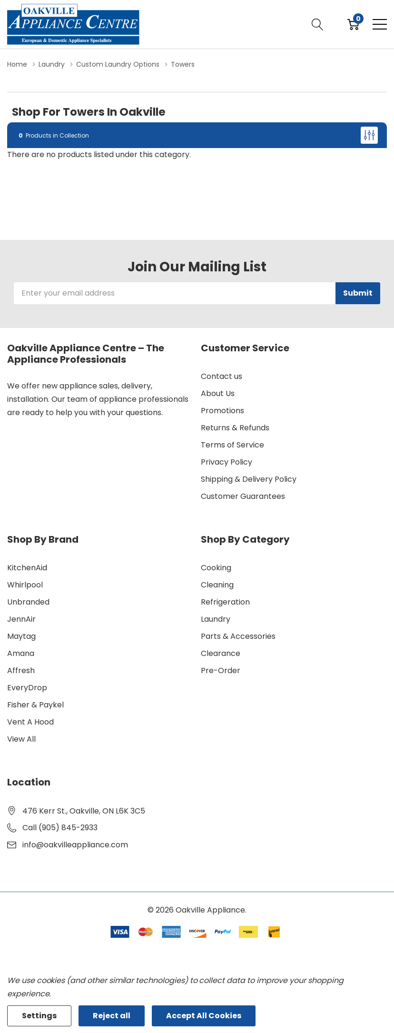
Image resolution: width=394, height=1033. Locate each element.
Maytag (21, 636)
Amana (20, 653)
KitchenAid (27, 567)
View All (21, 739)
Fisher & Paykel (35, 704)
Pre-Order (220, 670)
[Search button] (318, 24)
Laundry (215, 619)
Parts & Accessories (238, 636)
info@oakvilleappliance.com (75, 844)
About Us (218, 393)
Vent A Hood (30, 721)
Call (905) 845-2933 (60, 827)
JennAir (21, 619)
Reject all (111, 1015)
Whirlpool (25, 584)
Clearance (220, 653)
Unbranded (28, 601)
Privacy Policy (226, 462)
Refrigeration (225, 601)
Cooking (216, 567)
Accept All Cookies (203, 1015)
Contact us (221, 376)
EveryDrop (27, 687)
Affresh (21, 670)
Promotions (222, 410)
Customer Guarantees (243, 496)
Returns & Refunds (235, 427)
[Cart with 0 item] (353, 24)
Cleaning (217, 584)
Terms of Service (232, 444)
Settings (39, 1015)
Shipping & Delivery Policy (248, 479)
